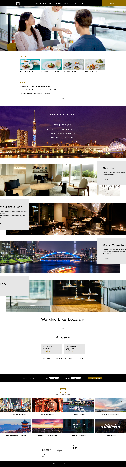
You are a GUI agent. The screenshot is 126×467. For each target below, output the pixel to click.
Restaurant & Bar (45, 448)
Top (42, 445)
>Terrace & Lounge (45, 450)
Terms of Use (59, 451)
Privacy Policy (59, 450)
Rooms (30, 3)
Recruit (58, 449)
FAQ (57, 445)
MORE (63, 98)
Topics (43, 456)
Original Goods (81, 3)
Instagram (76, 448)
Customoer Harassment (61, 454)
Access (43, 455)
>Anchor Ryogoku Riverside (47, 449)
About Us (58, 448)
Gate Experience (45, 451)
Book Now (113, 3)
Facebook (74, 448)
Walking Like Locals (45, 454)
